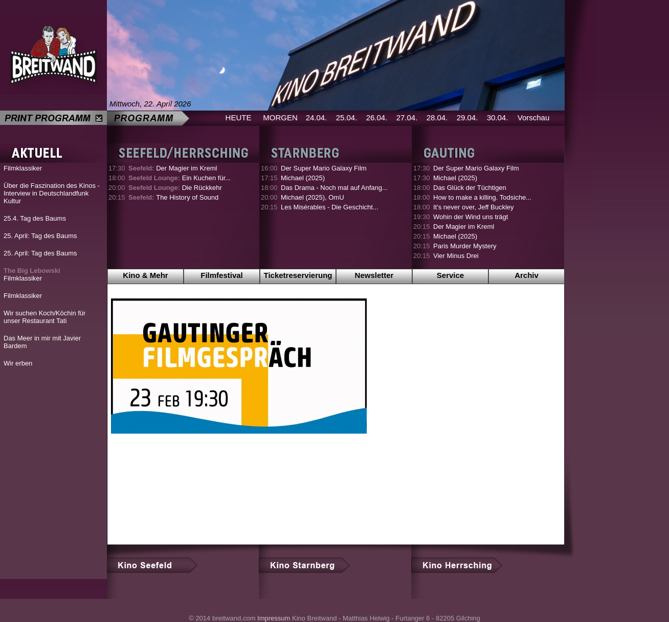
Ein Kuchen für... (179, 178)
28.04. (437, 117)
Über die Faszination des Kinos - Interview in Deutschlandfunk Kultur (52, 193)
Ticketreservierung (298, 275)
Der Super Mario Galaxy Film (324, 168)
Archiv (527, 275)
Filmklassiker (23, 168)
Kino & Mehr (145, 275)
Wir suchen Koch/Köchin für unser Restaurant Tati (44, 317)
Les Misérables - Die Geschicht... (329, 207)
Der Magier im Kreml (172, 168)
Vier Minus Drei (456, 256)
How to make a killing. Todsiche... (482, 197)
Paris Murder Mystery (465, 246)
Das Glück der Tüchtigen (469, 187)
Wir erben (18, 363)
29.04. (467, 117)
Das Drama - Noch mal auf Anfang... (334, 187)
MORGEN (280, 117)
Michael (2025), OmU (312, 197)
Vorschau (534, 117)
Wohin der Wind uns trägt (470, 217)
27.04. (407, 117)
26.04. (377, 117)
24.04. (316, 117)
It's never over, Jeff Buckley (473, 207)
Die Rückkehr (175, 187)
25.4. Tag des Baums (35, 218)
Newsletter (374, 275)
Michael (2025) (303, 178)
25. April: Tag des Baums (40, 236)
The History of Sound (173, 197)
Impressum (273, 618)
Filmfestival (221, 275)
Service (450, 275)
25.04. (347, 117)
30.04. (497, 117)
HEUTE (239, 117)
